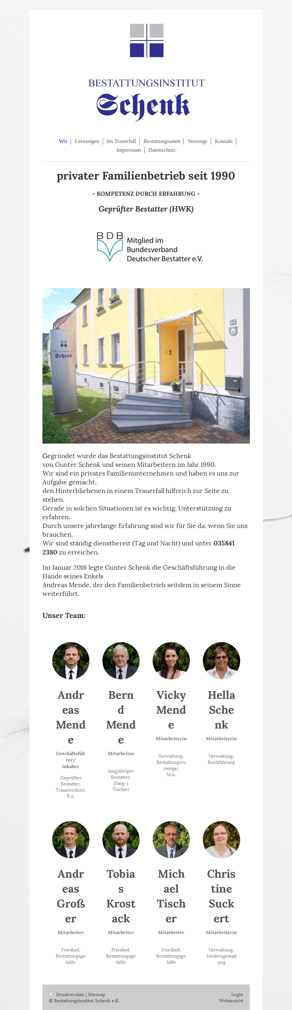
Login (237, 994)
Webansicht (231, 1000)
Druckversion (67, 994)
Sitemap (96, 994)
